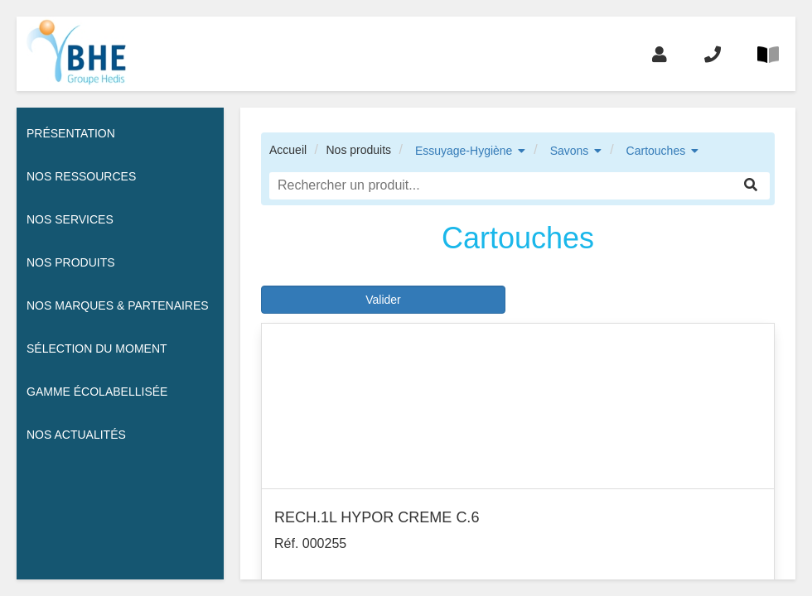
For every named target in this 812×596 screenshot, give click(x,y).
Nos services (70, 219)
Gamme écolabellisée (97, 391)
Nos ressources (81, 176)
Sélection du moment (97, 348)
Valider (383, 299)
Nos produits (358, 149)
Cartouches (656, 150)
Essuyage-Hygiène (464, 150)
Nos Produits (71, 262)
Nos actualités (76, 434)
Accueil (288, 149)
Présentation (71, 133)
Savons (569, 150)
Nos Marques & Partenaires (118, 305)
